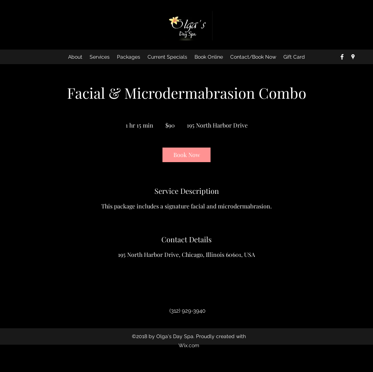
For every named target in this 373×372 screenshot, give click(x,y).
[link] (186, 155)
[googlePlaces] (353, 56)
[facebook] (342, 56)
